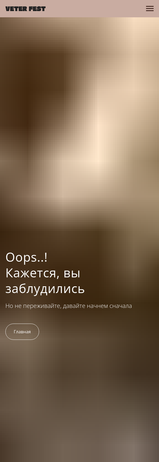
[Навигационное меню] (150, 8)
